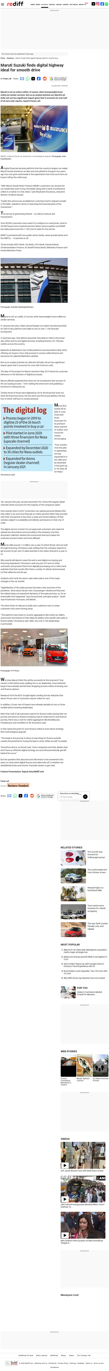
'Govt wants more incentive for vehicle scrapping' (97, 908)
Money (63, 1356)
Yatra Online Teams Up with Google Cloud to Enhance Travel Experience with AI (84, 965)
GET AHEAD (74, 5)
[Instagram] (98, 4)
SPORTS (66, 5)
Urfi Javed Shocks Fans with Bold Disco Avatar (82, 1171)
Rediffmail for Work (26, 1356)
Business (10, 58)
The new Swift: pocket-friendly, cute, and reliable (98, 926)
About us (89, 1363)
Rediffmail (54, 1356)
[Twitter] (93, 4)
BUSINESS (44, 5)
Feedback (80, 1363)
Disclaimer (53, 1363)
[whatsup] (107, 4)
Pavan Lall (7, 79)
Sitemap (73, 1363)
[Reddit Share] (44, 79)
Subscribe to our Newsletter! (69, 793)
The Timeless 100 (83, 1356)
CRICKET (59, 5)
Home (3, 58)
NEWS (38, 5)
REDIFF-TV (82, 5)
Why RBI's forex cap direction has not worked (84, 978)
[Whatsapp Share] (27, 79)
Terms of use (98, 1363)
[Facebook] (102, 4)
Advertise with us (40, 1363)
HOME (33, 5)
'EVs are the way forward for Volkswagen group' (96, 855)
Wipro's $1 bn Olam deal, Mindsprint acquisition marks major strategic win (85, 951)
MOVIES (52, 5)
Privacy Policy (63, 1363)
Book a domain (41, 1356)
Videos (71, 1356)
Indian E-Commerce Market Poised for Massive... (89, 993)
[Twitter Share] (33, 79)
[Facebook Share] (38, 79)
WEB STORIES (69, 1051)
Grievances (54, 1367)
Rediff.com (29, 1363)
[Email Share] (21, 79)
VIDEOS (65, 1138)
